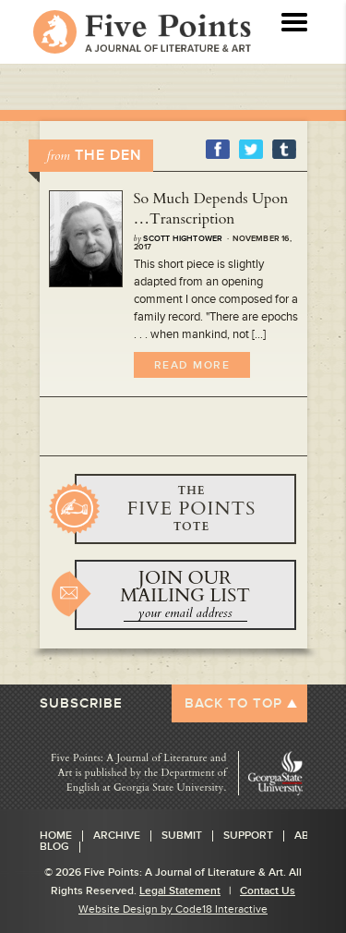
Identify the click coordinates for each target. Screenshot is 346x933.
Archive (116, 836)
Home (56, 836)
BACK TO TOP (233, 703)
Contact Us (267, 891)
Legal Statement (180, 891)
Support (248, 836)
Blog (54, 847)
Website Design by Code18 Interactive (173, 909)
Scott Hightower (182, 239)
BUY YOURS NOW (185, 509)
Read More (192, 365)
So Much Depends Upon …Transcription (211, 208)
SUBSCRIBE (81, 703)
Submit (181, 836)
